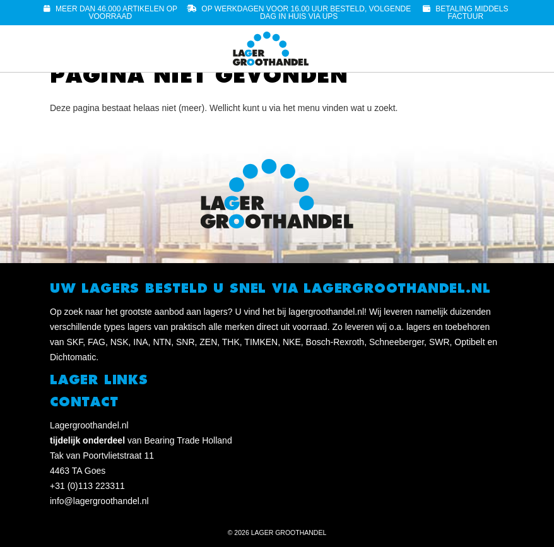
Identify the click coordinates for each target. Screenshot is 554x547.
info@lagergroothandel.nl (99, 501)
